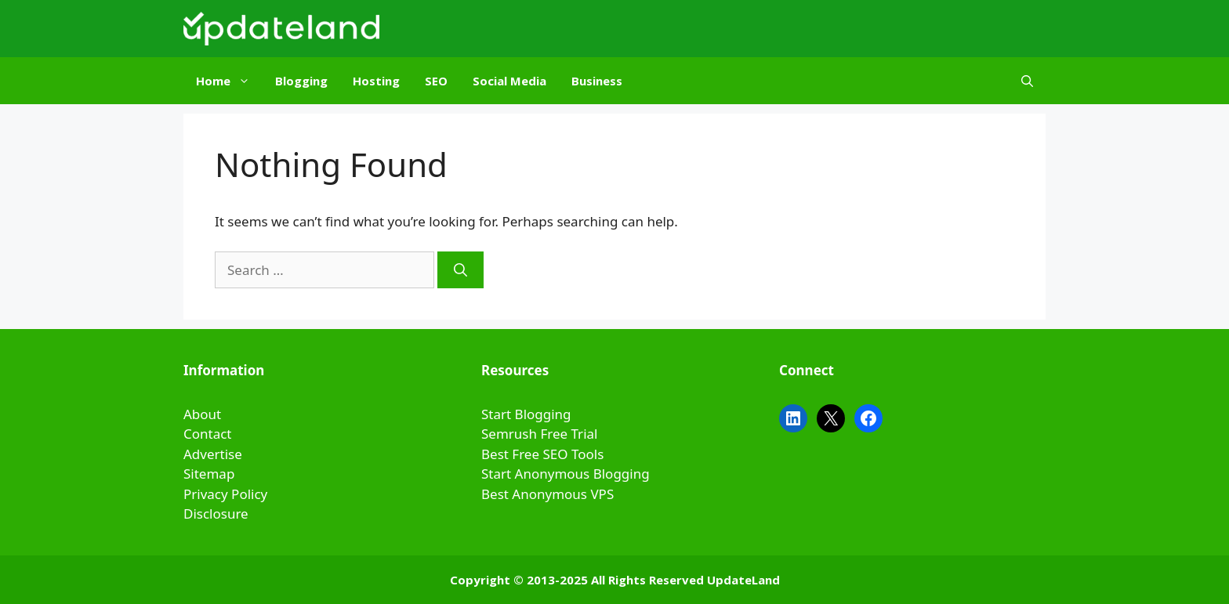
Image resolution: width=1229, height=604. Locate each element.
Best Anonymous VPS (547, 494)
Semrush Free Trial (539, 434)
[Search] (460, 270)
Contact (207, 434)
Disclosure (215, 514)
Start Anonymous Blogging (565, 474)
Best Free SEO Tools (542, 454)
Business (596, 81)
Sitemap (208, 474)
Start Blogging (526, 414)
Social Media (509, 81)
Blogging (301, 81)
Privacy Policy (225, 494)
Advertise (212, 454)
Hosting (376, 81)
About (202, 414)
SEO (436, 81)
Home (229, 80)
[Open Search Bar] (1027, 80)
